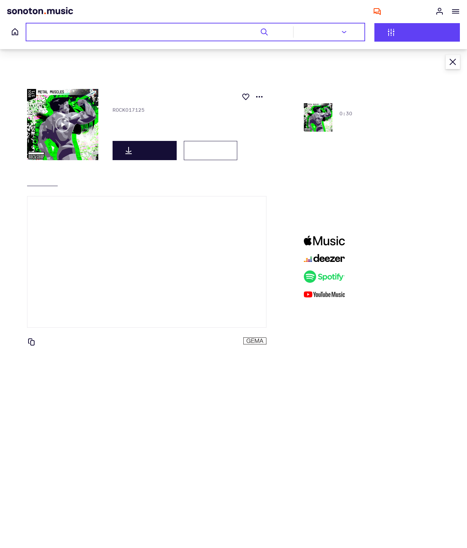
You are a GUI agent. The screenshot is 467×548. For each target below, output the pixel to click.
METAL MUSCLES (134, 133)
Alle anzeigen (374, 92)
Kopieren (47, 342)
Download (144, 150)
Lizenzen (210, 150)
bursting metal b (362, 106)
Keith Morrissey (132, 120)
